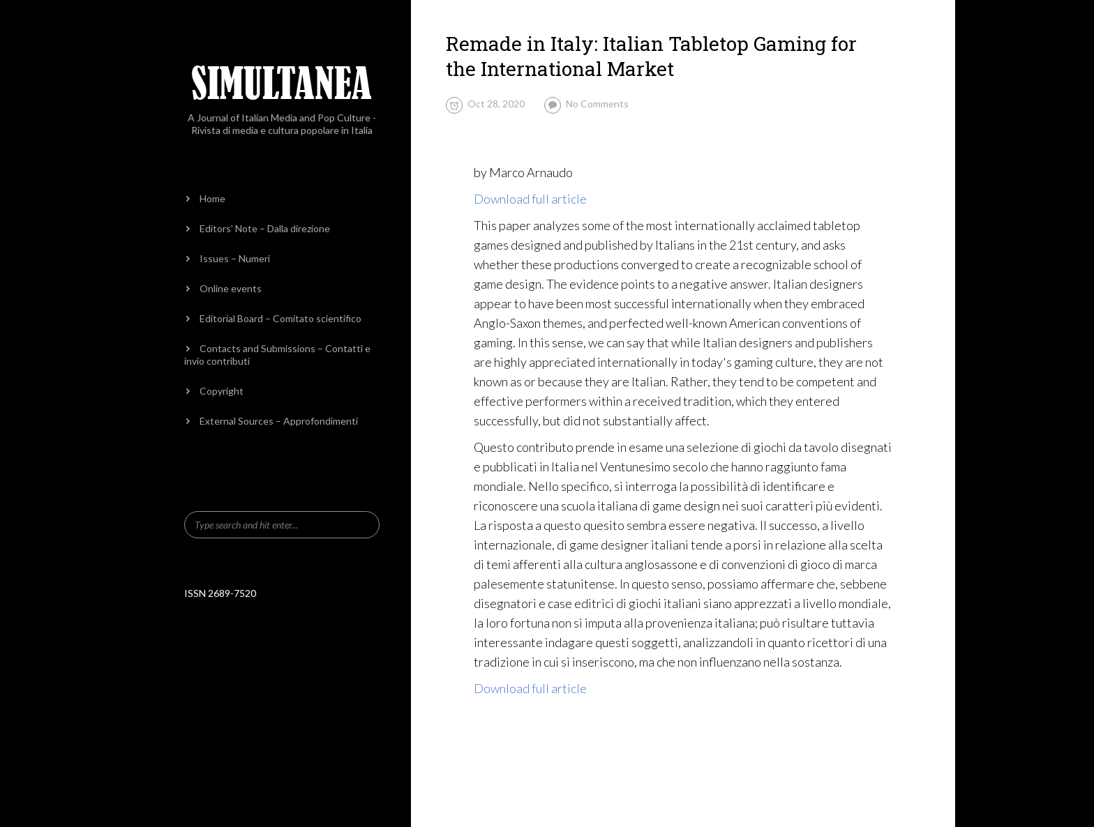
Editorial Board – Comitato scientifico (280, 318)
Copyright (221, 391)
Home (212, 198)
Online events (231, 288)
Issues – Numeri (235, 258)
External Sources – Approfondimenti (279, 421)
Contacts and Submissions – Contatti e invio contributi (277, 354)
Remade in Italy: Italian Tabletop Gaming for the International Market (651, 56)
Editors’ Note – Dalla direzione (265, 228)
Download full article (530, 198)
